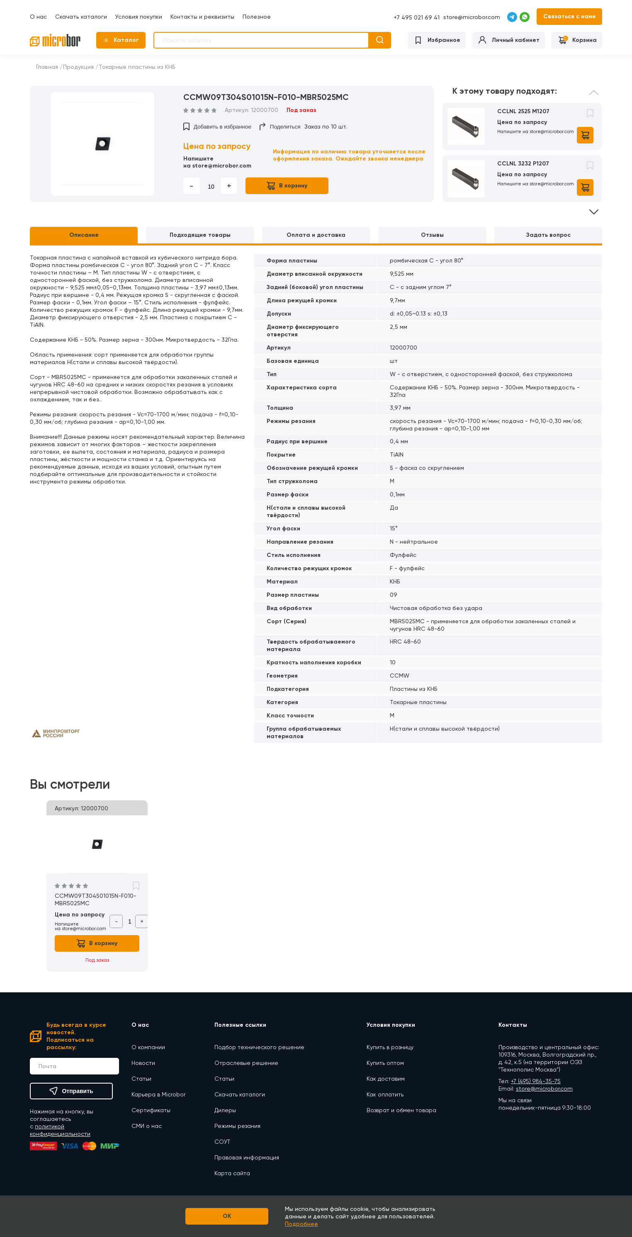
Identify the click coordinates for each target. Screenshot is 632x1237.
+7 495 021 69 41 (417, 17)
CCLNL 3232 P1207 (523, 163)
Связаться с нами (569, 16)
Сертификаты (150, 1110)
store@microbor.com (471, 17)
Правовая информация (246, 1157)
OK (227, 1216)
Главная (47, 66)
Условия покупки (138, 16)
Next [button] (594, 206)
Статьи (141, 1078)
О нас (38, 16)
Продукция (78, 66)
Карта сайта (232, 1173)
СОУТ (222, 1141)
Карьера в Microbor (158, 1094)
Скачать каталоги (81, 16)
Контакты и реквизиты (202, 16)
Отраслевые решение (246, 1063)
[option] (102, 144)
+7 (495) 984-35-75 (536, 1081)
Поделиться (280, 126)
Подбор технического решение (259, 1047)
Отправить (71, 1091)
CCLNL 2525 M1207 (523, 111)
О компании (148, 1047)
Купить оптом (385, 1063)
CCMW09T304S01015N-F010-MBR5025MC (95, 899)
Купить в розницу (390, 1047)
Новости (143, 1063)
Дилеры (225, 1110)
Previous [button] (594, 98)
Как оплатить (385, 1094)
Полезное (257, 16)
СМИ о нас (146, 1126)
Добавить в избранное (217, 126)
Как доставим (386, 1078)
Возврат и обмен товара (401, 1110)
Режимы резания (237, 1126)
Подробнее (301, 1223)
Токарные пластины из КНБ (137, 66)
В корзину (287, 186)
